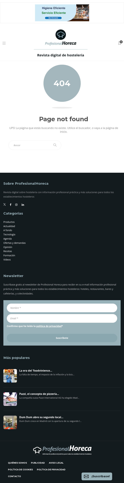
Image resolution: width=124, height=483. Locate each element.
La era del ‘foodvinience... (35, 370)
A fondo (7, 230)
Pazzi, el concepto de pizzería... (39, 394)
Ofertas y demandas (14, 242)
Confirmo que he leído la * (35, 326)
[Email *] (62, 318)
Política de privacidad (51, 469)
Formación (9, 255)
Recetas (7, 251)
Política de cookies (20, 469)
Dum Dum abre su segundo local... (41, 417)
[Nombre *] (62, 308)
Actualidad (9, 226)
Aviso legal (56, 463)
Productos (9, 222)
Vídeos (7, 259)
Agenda (7, 238)
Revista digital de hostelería (60, 55)
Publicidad (38, 463)
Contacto (14, 476)
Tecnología (9, 234)
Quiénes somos (17, 463)
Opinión (7, 247)
